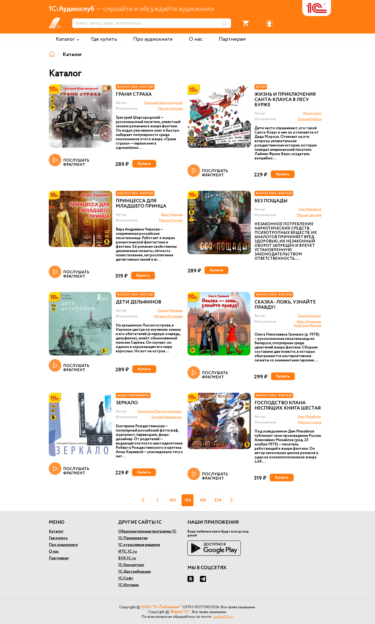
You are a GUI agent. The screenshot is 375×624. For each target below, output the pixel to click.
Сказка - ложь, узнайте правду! (285, 305)
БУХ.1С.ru (127, 558)
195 (202, 500)
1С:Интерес (128, 585)
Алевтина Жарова (307, 325)
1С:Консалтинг (131, 565)
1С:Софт (125, 578)
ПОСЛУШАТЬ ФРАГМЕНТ (69, 160)
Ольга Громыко (309, 316)
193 (172, 500)
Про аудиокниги (63, 545)
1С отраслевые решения (139, 545)
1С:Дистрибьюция (134, 571)
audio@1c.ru (223, 616)
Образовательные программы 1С (147, 531)
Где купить (58, 538)
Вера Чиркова (172, 214)
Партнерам (59, 558)
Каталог (56, 531)
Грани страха (134, 94)
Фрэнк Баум (312, 113)
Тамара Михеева (170, 310)
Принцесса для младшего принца (141, 203)
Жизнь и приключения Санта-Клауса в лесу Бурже (285, 100)
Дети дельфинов (138, 302)
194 (187, 500)
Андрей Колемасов (167, 417)
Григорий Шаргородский (163, 103)
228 (217, 500)
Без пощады (270, 201)
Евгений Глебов (309, 119)
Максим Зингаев (170, 109)
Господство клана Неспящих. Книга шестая (287, 405)
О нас (54, 551)
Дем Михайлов (309, 209)
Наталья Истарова (168, 316)
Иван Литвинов (309, 322)
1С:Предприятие (133, 538)
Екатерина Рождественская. (160, 411)
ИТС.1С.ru (127, 551)
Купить (144, 164)
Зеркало (127, 403)
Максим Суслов (171, 220)
